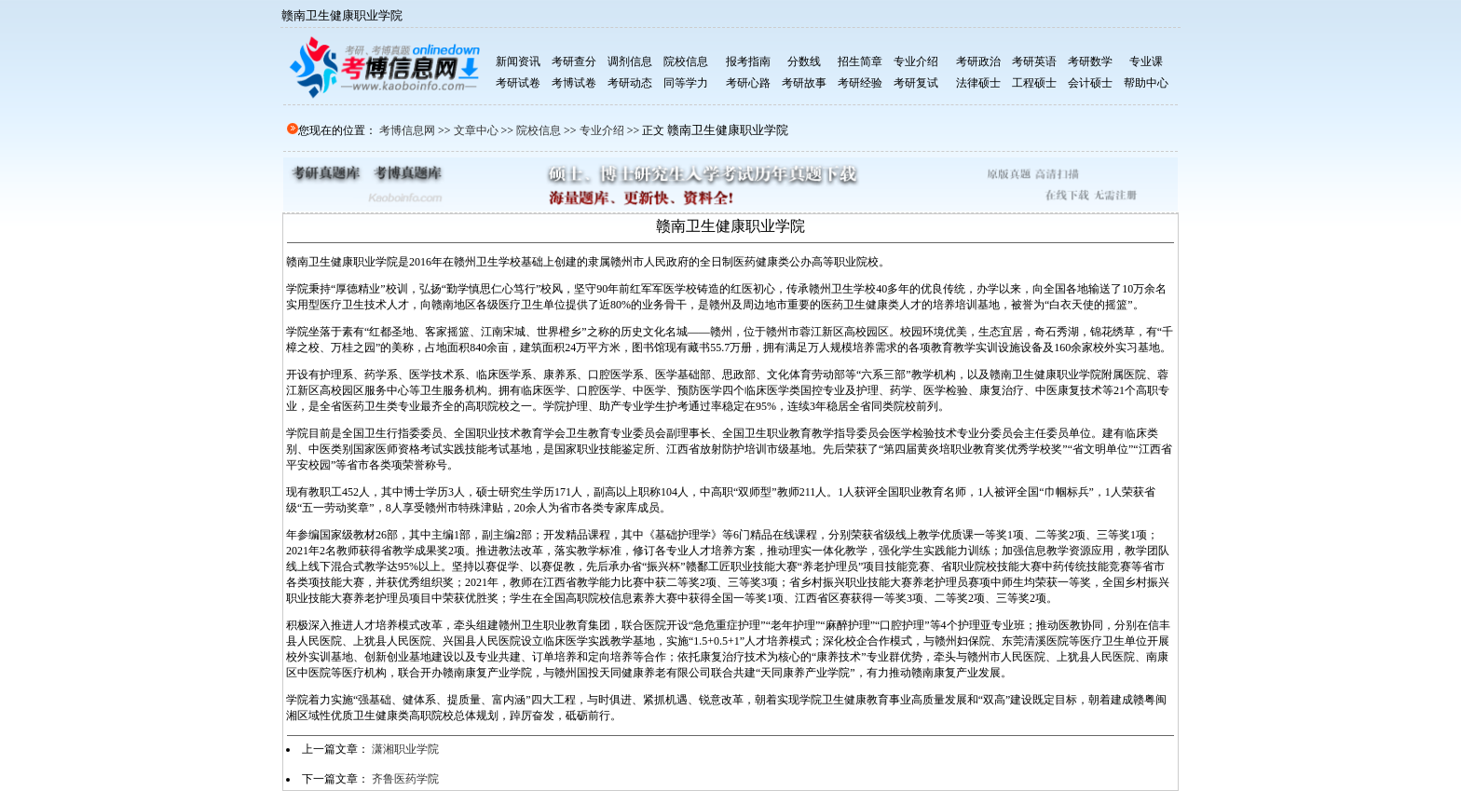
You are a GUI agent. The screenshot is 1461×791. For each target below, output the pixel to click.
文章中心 (476, 130)
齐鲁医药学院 (405, 778)
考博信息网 (407, 130)
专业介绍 (602, 130)
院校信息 (538, 130)
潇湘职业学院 (405, 749)
